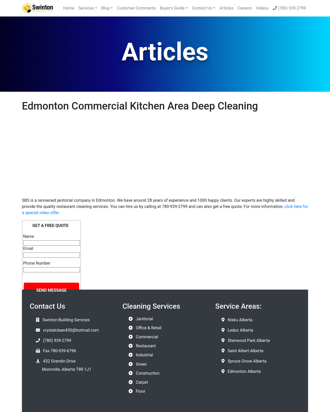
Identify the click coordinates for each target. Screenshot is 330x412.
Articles (226, 8)
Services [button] (86, 8)
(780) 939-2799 (289, 8)
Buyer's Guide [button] (172, 8)
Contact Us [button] (202, 8)
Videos (262, 8)
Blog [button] (105, 8)
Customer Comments (136, 8)
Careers (245, 8)
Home (68, 8)
